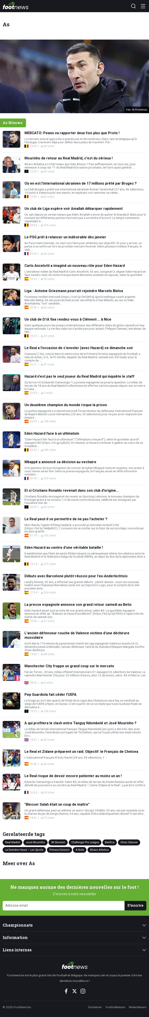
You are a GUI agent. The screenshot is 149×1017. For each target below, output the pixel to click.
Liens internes (17, 949)
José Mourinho (35, 842)
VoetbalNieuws (115, 1007)
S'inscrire (135, 905)
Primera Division (59, 849)
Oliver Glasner (129, 842)
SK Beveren (58, 842)
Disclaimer (95, 1007)
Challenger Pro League (85, 842)
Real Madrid (12, 842)
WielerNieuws (137, 1007)
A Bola (80, 849)
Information (15, 937)
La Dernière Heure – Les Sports (24, 849)
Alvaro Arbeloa (99, 849)
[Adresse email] (64, 905)
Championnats (18, 925)
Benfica (109, 842)
